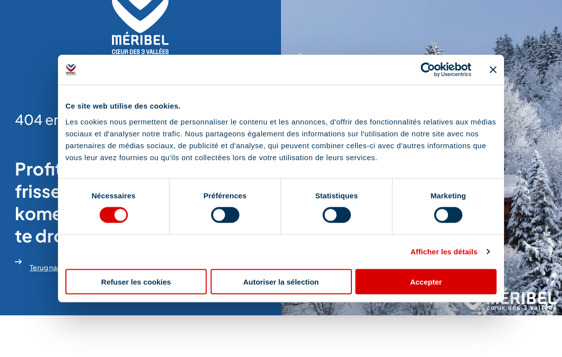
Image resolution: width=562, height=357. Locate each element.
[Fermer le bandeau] (493, 69)
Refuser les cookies (136, 281)
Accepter (426, 281)
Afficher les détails (443, 251)
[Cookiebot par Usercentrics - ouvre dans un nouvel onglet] (428, 69)
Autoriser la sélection (281, 281)
